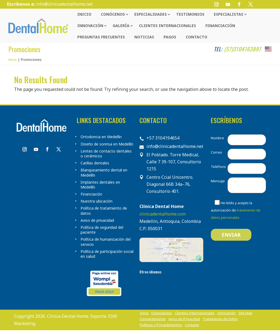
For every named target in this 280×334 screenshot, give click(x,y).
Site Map (245, 313)
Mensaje (218, 180)
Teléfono (218, 166)
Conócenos (113, 14)
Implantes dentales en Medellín (100, 185)
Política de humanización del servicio (106, 242)
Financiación (220, 25)
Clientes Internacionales (167, 25)
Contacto (196, 36)
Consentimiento (153, 319)
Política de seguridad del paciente (102, 230)
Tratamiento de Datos (220, 319)
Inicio (84, 14)
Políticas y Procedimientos (161, 325)
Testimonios (190, 14)
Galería (121, 25)
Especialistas (228, 14)
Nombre (217, 137)
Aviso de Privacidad (184, 319)
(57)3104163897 (242, 49)
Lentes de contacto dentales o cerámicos (106, 153)
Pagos (170, 36)
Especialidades (150, 14)
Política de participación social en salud (107, 254)
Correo (216, 152)
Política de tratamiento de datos (104, 211)
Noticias (144, 36)
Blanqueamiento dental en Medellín (104, 172)
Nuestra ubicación (96, 201)
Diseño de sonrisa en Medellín (107, 144)
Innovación (90, 25)
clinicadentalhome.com (162, 214)
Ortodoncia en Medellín (101, 136)
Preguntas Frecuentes (101, 36)
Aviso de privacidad (97, 220)
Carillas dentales (95, 163)
